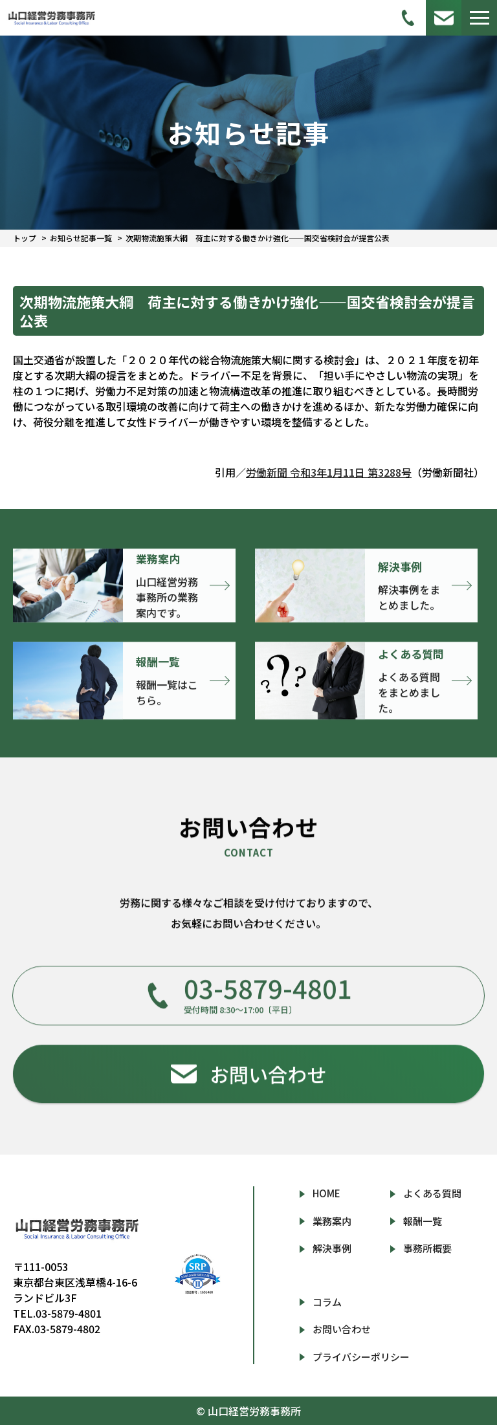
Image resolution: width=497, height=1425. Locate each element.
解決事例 (332, 1248)
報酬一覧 (422, 1221)
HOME (326, 1193)
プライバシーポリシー (361, 1357)
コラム (327, 1302)
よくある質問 (432, 1193)
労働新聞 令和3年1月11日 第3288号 (329, 472)
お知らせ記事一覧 (81, 237)
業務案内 (332, 1221)
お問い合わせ (342, 1329)
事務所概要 (427, 1248)
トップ (24, 237)
